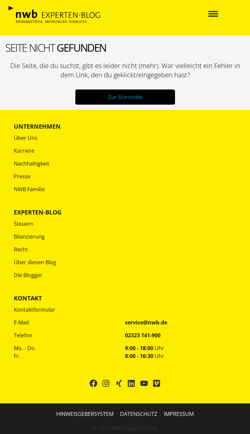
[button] (213, 14)
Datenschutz (138, 414)
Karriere (24, 150)
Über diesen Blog (35, 262)
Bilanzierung (29, 236)
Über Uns (26, 137)
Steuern (24, 223)
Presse (22, 176)
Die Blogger (28, 275)
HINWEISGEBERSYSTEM (84, 414)
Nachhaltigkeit (31, 163)
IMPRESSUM (179, 414)
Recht (21, 249)
